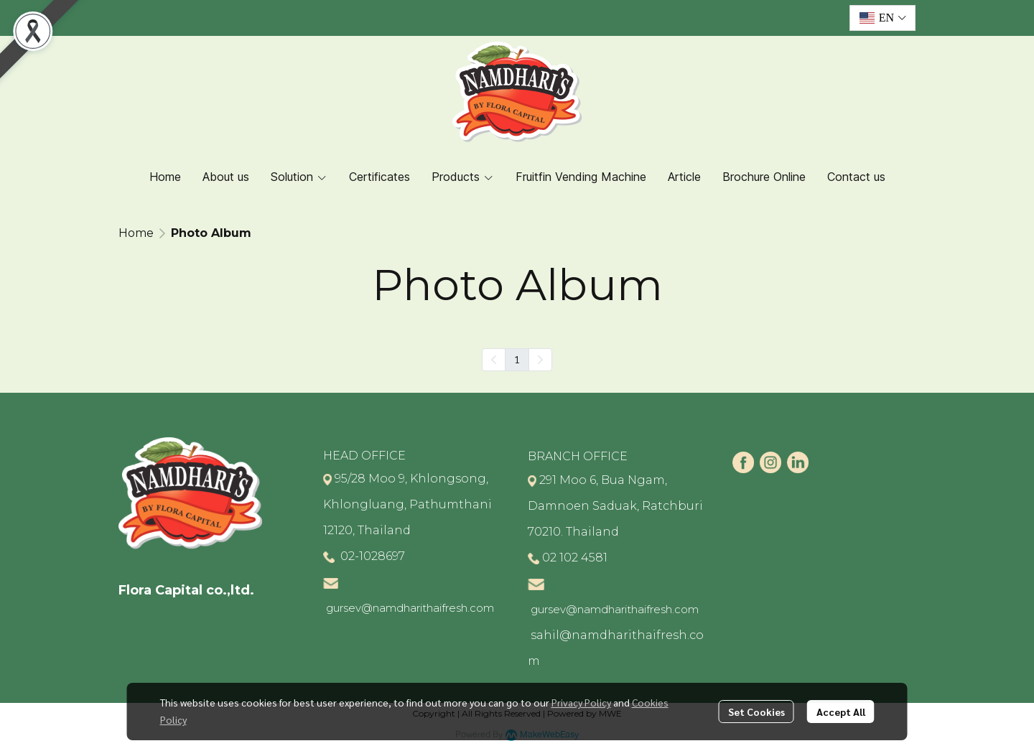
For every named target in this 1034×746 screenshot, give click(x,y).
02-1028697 (371, 556)
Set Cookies (756, 711)
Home (136, 233)
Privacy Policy (581, 702)
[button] (882, 18)
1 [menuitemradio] (517, 359)
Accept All (840, 711)
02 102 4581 (574, 557)
